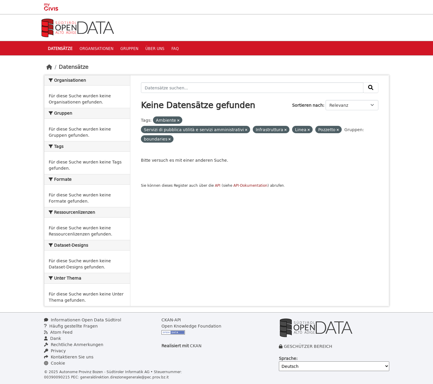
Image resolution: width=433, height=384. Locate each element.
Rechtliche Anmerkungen (73, 344)
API (217, 185)
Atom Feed (58, 332)
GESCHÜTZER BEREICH (308, 346)
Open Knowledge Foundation (191, 326)
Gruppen (129, 48)
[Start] (49, 67)
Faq (175, 48)
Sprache (287, 358)
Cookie (54, 363)
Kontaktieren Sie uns (68, 357)
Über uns (154, 48)
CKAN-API (171, 320)
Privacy (55, 351)
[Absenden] (370, 87)
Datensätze (60, 48)
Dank (52, 338)
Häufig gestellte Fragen (71, 326)
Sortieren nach (307, 105)
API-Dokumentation (250, 185)
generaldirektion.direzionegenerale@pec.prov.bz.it (124, 377)
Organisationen (96, 48)
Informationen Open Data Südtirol (82, 320)
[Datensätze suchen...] (252, 87)
